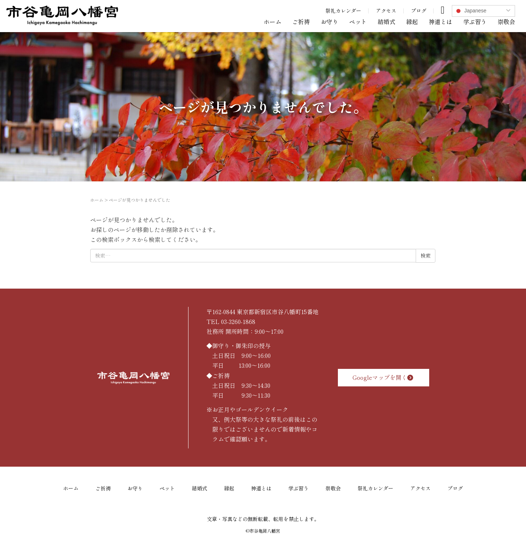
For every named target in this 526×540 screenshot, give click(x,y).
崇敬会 (506, 21)
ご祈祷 (301, 21)
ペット (358, 21)
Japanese (470, 11)
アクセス (386, 10)
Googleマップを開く (383, 377)
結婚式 (386, 21)
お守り (329, 21)
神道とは (440, 21)
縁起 (412, 21)
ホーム (272, 21)
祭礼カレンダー (343, 10)
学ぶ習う (475, 21)
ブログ (418, 10)
